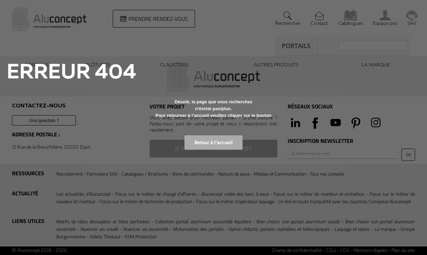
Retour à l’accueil (214, 142)
